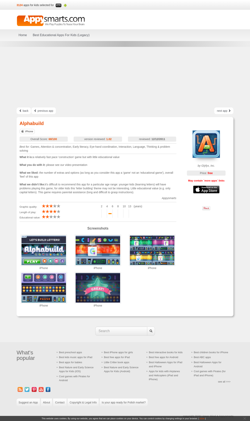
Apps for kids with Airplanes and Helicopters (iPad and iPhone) (164, 375)
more (202, 418)
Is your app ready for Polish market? (124, 402)
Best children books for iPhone (211, 352)
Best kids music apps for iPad (75, 357)
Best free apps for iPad (117, 357)
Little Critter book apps (116, 362)
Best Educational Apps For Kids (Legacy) (61, 35)
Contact (59, 402)
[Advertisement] (125, 77)
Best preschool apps (70, 352)
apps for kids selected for (38, 5)
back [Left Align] (23, 110)
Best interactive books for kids (166, 352)
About (46, 402)
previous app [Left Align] (43, 110)
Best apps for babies (70, 362)
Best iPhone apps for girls (118, 352)
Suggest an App (28, 402)
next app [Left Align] (224, 110)
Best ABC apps (202, 357)
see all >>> (224, 381)
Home (23, 35)
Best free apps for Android (163, 357)
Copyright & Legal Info (83, 402)
